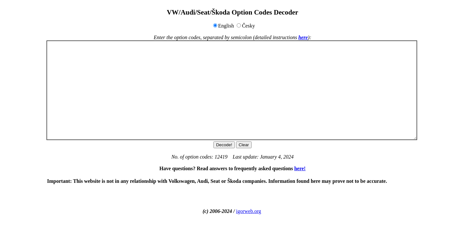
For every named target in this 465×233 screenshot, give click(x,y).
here (303, 37)
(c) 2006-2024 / (219, 211)
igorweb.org (248, 211)
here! (299, 168)
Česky (248, 25)
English (226, 25)
